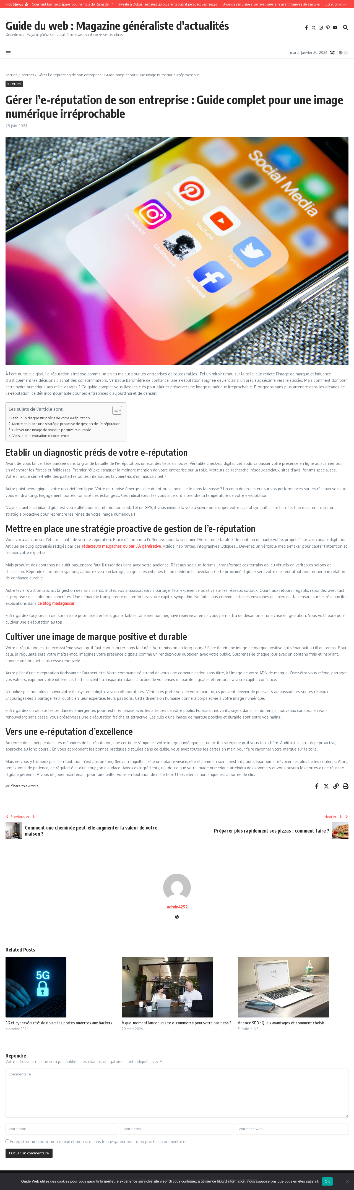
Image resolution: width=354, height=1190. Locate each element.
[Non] (347, 1181)
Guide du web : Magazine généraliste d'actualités (117, 25)
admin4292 (177, 907)
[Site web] (177, 917)
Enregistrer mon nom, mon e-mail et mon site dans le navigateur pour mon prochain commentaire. (98, 1141)
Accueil (11, 75)
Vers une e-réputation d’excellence (40, 435)
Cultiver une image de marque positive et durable (51, 430)
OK (327, 1181)
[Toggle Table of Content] (114, 410)
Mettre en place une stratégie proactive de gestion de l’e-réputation (66, 424)
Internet (27, 75)
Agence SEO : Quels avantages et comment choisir (281, 1022)
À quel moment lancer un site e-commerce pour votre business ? (176, 1022)
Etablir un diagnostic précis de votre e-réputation (50, 418)
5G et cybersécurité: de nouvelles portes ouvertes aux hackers (59, 1022)
